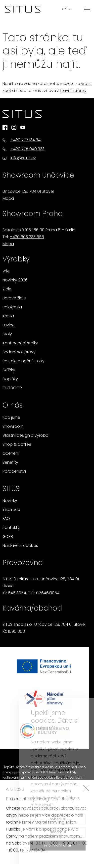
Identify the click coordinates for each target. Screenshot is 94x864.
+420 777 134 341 (26, 140)
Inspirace (11, 510)
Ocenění (10, 454)
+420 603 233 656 (27, 237)
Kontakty (11, 528)
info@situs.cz (23, 158)
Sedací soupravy (19, 352)
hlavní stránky (73, 91)
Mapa (8, 199)
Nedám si (58, 832)
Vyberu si (58, 819)
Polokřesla (12, 307)
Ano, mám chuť (58, 846)
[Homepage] (22, 9)
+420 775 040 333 (27, 149)
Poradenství (14, 472)
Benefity (10, 463)
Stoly (7, 334)
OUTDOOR (12, 388)
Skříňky (8, 370)
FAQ (6, 519)
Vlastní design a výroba (25, 436)
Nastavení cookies (20, 546)
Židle (6, 289)
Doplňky (10, 379)
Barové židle (14, 298)
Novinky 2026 (15, 280)
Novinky (9, 501)
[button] (67, 9)
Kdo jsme (11, 418)
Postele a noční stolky (23, 361)
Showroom (13, 427)
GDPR (7, 537)
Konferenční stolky (20, 343)
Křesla (8, 316)
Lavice (8, 325)
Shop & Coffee (16, 445)
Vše (6, 271)
